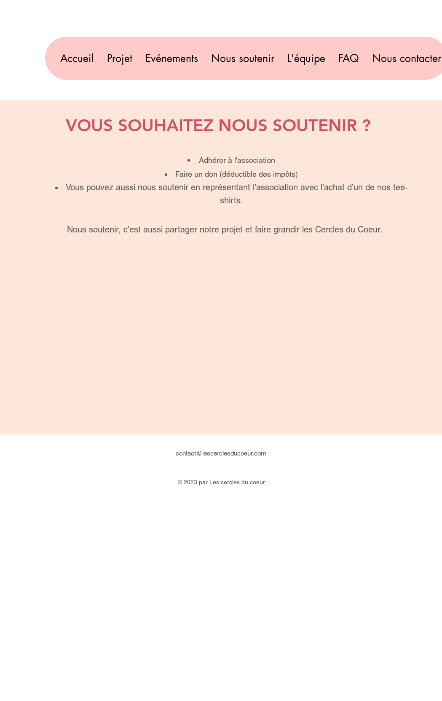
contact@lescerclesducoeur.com (221, 453)
